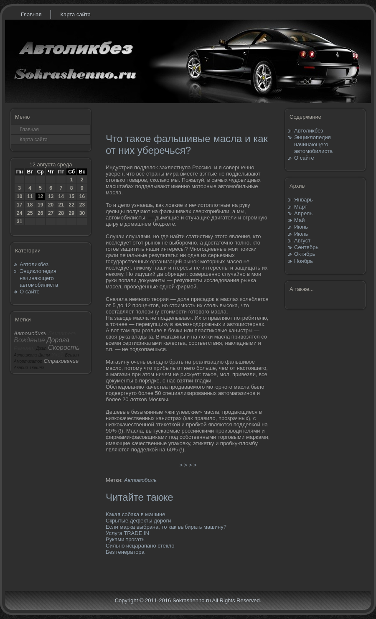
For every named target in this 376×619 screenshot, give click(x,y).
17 (19, 205)
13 (50, 196)
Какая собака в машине (135, 514)
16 (82, 196)
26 (40, 213)
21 (61, 205)
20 (50, 205)
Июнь (301, 227)
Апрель (303, 213)
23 (82, 205)
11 (30, 196)
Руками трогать (125, 539)
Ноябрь (303, 261)
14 (61, 196)
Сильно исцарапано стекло (140, 546)
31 (19, 221)
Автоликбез (34, 264)
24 (19, 213)
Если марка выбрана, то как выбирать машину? (166, 527)
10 (19, 196)
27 (50, 213)
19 (40, 205)
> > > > (188, 465)
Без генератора (125, 552)
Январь (303, 199)
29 (71, 213)
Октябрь (304, 254)
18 (30, 205)
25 (30, 213)
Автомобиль (140, 480)
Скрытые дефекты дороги (138, 520)
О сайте (30, 291)
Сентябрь (306, 247)
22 (71, 205)
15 (71, 196)
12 (40, 196)
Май (299, 220)
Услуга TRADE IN (127, 533)
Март (300, 207)
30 (82, 213)
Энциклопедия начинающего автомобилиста (39, 278)
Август (302, 240)
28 (61, 213)
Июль (301, 234)
